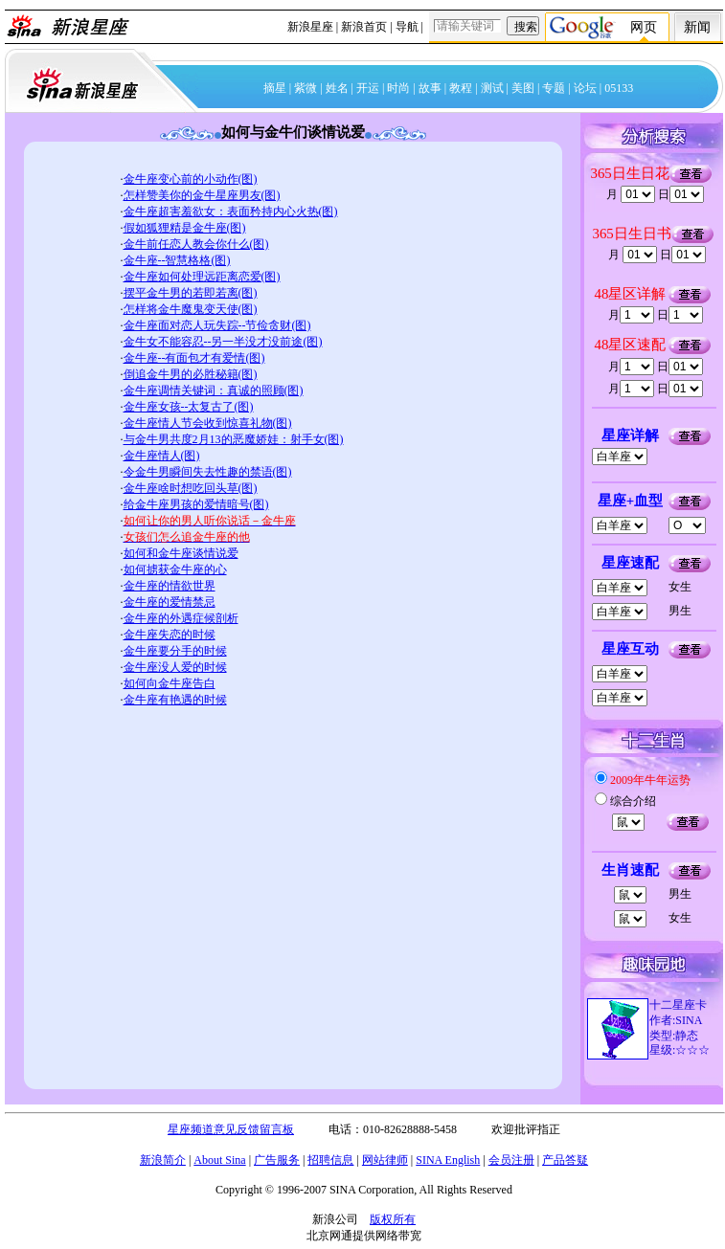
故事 (430, 88)
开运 (367, 88)
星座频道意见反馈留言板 (231, 1129)
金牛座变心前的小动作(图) (191, 179)
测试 (492, 88)
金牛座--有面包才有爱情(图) (194, 358)
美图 (522, 88)
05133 (618, 88)
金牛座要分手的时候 (175, 651)
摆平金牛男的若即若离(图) (191, 293)
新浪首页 (364, 26)
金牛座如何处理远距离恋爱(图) (202, 276)
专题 (553, 88)
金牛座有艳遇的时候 (175, 699)
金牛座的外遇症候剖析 (181, 618)
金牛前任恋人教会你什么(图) (196, 244)
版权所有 (393, 1219)
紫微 (305, 88)
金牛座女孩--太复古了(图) (189, 406)
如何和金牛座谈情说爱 (181, 553)
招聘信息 (330, 1160)
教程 (460, 88)
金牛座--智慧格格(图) (177, 260)
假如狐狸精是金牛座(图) (185, 227)
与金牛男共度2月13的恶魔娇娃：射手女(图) (234, 439)
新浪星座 (310, 26)
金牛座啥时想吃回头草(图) (191, 488)
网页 (643, 27)
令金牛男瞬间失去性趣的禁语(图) (208, 472)
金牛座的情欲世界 (169, 585)
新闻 (697, 27)
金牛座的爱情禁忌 (169, 602)
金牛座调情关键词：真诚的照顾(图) (214, 390)
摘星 (274, 88)
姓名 (337, 88)
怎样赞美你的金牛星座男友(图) (202, 195)
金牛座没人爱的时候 (175, 667)
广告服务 (277, 1160)
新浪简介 (163, 1160)
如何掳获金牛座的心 (175, 569)
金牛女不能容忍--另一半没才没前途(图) (223, 341)
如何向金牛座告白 (169, 683)
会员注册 (511, 1160)
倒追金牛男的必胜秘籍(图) (191, 374)
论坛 (585, 88)
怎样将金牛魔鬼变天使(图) (191, 309)
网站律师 (385, 1160)
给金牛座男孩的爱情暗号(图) (196, 504)
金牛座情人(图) (162, 455)
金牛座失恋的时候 (169, 634)
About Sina (219, 1160)
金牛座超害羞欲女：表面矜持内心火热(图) (231, 211)
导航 (407, 26)
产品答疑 (565, 1160)
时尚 (398, 88)
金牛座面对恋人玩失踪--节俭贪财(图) (217, 325)
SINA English (448, 1160)
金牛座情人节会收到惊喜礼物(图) (208, 423)
